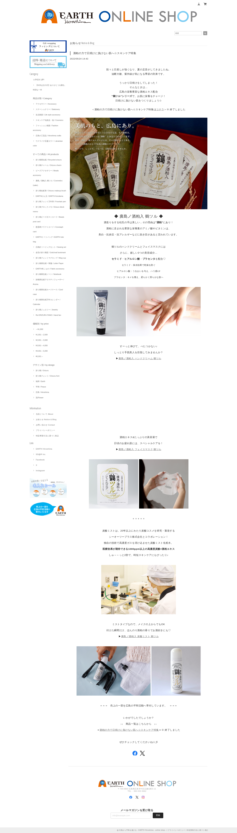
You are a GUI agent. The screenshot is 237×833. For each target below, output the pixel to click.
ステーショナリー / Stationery (48, 109)
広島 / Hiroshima (42, 392)
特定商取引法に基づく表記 (47, 436)
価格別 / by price (41, 323)
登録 (158, 815)
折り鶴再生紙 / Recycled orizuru (49, 160)
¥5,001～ (39, 356)
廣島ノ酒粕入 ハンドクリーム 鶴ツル (139, 358)
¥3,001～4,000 (42, 345)
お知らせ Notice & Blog (46, 419)
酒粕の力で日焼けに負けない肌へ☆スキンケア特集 (104, 53)
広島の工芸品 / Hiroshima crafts (48, 136)
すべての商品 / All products (46, 154)
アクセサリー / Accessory (46, 104)
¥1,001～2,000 (42, 335)
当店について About (44, 414)
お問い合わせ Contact (45, 425)
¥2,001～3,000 (42, 340)
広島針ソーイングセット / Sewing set (51, 247)
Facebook (40, 460)
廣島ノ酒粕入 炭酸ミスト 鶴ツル (140, 636)
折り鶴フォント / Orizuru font (47, 376)
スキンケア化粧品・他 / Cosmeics (49, 120)
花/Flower (39, 398)
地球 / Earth (40, 381)
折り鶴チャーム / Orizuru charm (48, 165)
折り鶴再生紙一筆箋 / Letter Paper (50, 263)
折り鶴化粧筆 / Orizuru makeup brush (51, 191)
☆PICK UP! (38, 79)
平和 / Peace (41, 387)
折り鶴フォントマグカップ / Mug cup (51, 258)
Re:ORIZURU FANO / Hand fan (48, 315)
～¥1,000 (39, 329)
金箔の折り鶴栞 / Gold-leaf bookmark (51, 252)
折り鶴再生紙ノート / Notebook (48, 274)
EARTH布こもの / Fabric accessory (50, 269)
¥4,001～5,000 (42, 351)
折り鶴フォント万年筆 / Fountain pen (51, 201)
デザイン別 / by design (44, 365)
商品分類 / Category (42, 98)
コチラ (160, 109)
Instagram (40, 471)
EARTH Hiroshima (44, 449)
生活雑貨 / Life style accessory (48, 115)
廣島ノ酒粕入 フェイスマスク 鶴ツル (139, 449)
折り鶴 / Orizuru (42, 370)
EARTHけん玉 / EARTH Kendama (49, 196)
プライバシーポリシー (45, 430)
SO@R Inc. (41, 454)
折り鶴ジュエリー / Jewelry (47, 310)
